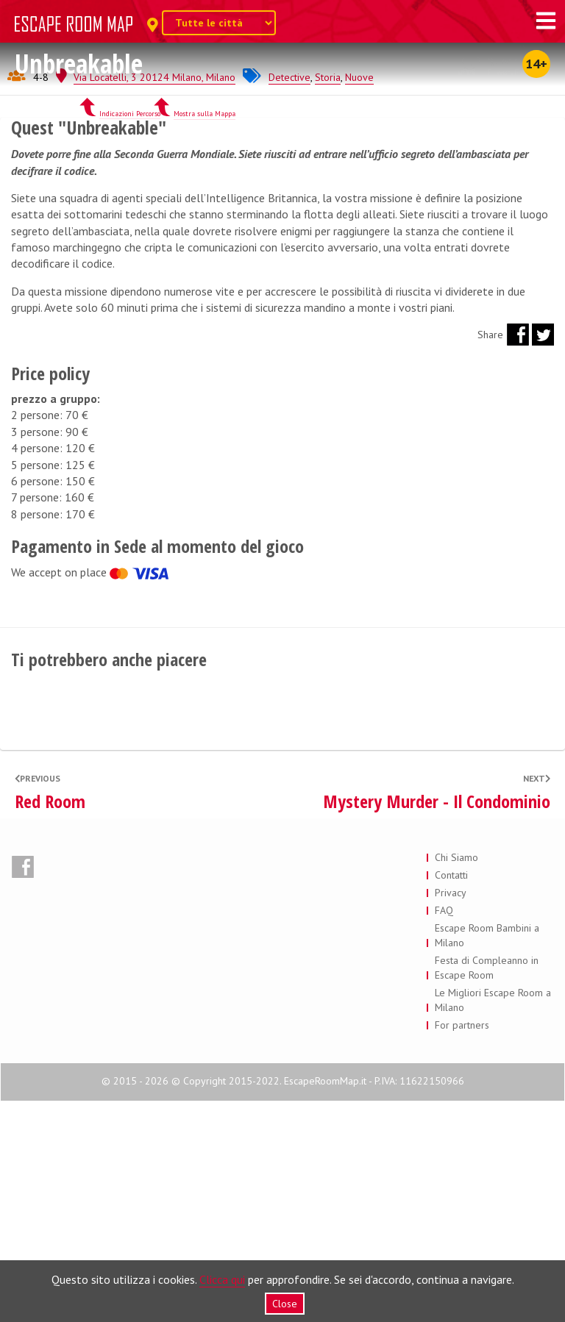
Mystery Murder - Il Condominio (436, 1022)
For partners (462, 1245)
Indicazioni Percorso (129, 334)
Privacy (450, 1113)
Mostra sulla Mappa (204, 334)
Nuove (359, 297)
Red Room (50, 1022)
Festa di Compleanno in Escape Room (487, 1188)
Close (284, 1303)
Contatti (451, 1095)
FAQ (444, 1130)
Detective (289, 297)
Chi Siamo (456, 1078)
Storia (328, 297)
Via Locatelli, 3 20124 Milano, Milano (154, 297)
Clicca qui (222, 1279)
